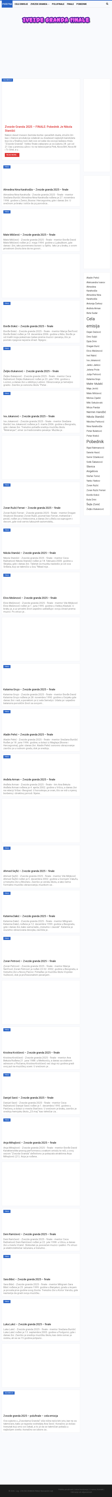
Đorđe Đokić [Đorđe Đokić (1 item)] (92, 495)
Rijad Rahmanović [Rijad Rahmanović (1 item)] (95, 447)
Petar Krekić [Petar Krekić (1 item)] (92, 435)
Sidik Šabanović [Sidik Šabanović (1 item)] (94, 462)
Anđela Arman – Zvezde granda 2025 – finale (29, 779)
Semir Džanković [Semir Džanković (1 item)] (95, 457)
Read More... (12, 155)
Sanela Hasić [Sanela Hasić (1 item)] (93, 452)
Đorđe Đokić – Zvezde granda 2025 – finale (28, 326)
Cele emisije (21, 4)
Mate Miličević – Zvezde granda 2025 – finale (29, 234)
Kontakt (100, 1490)
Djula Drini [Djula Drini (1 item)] (91, 341)
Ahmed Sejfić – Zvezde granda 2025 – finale (29, 871)
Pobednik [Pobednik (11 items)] (95, 441)
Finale (70, 4)
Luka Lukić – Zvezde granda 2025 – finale (27, 1324)
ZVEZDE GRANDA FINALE (30, 1491)
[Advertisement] (56, 55)
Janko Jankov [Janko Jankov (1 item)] (93, 365)
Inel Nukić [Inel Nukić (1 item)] (91, 355)
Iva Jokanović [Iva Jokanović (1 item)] (93, 360)
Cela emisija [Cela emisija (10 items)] (93, 322)
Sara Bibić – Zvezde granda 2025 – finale (26, 1279)
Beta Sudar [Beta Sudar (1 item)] (92, 313)
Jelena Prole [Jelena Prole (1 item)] (92, 369)
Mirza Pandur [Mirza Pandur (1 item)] (93, 407)
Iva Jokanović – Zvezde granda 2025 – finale (29, 416)
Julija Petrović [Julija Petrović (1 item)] (93, 374)
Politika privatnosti (65, 1490)
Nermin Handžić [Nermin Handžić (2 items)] (96, 412)
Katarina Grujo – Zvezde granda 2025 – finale (29, 689)
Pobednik (81, 4)
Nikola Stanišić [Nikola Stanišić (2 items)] (95, 416)
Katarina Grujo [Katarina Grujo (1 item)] (93, 379)
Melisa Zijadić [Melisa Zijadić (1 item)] (93, 398)
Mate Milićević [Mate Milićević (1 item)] (94, 393)
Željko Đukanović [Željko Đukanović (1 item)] (95, 509)
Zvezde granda (38, 4)
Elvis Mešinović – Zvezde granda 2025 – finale (30, 597)
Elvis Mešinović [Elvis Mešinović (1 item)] (94, 350)
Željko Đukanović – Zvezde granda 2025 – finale (31, 371)
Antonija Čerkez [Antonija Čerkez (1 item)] (94, 303)
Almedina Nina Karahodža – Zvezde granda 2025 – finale (35, 189)
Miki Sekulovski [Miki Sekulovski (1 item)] (94, 402)
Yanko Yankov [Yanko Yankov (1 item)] (93, 480)
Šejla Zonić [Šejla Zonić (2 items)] (93, 504)
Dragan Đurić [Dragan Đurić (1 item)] (92, 346)
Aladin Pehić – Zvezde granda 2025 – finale (28, 734)
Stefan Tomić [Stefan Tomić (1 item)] (93, 476)
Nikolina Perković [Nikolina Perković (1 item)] (95, 421)
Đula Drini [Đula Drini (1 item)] (91, 499)
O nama (92, 1490)
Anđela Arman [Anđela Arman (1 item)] (93, 308)
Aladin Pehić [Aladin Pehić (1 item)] (92, 277)
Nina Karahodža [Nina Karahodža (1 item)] (94, 426)
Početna (7, 4)
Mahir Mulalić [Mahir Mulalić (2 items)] (94, 383)
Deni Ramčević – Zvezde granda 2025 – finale (29, 1234)
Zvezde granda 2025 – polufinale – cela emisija (30, 1415)
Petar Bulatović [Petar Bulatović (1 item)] (94, 431)
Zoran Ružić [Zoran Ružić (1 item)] (92, 485)
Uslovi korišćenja (81, 1490)
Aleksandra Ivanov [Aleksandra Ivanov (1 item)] (95, 282)
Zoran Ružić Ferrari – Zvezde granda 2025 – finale (32, 507)
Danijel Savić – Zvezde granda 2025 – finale (28, 1097)
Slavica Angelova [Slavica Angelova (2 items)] (92, 469)
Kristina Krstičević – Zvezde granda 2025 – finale (31, 1052)
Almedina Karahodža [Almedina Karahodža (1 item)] (91, 288)
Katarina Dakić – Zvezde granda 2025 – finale (29, 916)
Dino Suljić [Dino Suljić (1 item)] (91, 336)
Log (17, 1491)
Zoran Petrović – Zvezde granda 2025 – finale (29, 961)
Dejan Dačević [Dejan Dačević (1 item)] (93, 332)
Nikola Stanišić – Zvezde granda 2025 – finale (29, 552)
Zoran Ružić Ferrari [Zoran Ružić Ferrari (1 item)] (96, 490)
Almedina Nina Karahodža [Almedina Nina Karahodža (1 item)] (93, 297)
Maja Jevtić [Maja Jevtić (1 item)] (92, 388)
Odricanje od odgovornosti (81, 1492)
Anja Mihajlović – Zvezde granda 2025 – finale (29, 1142)
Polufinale (58, 4)
